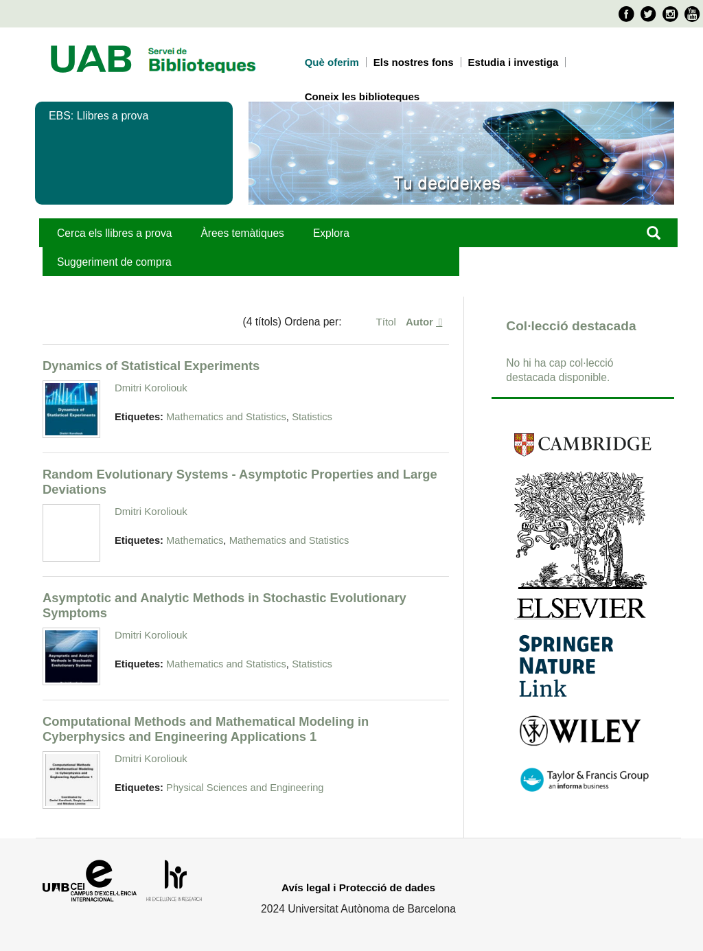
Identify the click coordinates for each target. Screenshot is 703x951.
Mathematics (194, 540)
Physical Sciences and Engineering (244, 787)
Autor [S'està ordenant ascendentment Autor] (421, 322)
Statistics (312, 416)
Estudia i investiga (513, 62)
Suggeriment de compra (114, 262)
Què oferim (332, 62)
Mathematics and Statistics (226, 416)
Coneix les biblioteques (362, 96)
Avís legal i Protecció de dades (358, 887)
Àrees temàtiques (242, 233)
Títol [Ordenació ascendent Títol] (387, 322)
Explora (331, 233)
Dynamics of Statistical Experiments (151, 365)
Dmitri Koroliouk (151, 387)
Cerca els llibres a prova (114, 233)
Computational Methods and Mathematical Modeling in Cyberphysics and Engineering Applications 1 (206, 729)
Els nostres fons (413, 62)
